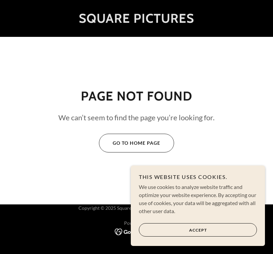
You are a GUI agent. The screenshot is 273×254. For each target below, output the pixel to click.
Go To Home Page (129, 143)
